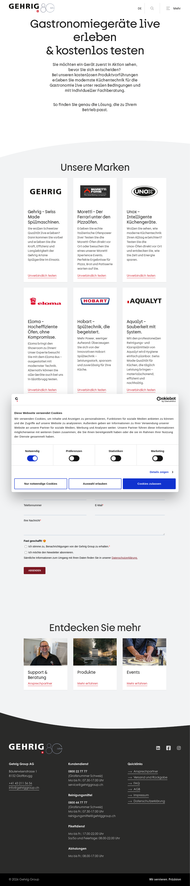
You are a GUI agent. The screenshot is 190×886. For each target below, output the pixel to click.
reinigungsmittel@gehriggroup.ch (92, 816)
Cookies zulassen (149, 483)
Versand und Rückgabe (147, 777)
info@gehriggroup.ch (24, 788)
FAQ (134, 783)
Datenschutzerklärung (146, 801)
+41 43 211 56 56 (20, 783)
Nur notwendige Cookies (40, 483)
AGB (134, 789)
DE (139, 8)
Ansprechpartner (143, 771)
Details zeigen (159, 472)
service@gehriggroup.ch (85, 785)
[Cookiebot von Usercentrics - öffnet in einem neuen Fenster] (159, 399)
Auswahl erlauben (95, 483)
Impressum (138, 795)
